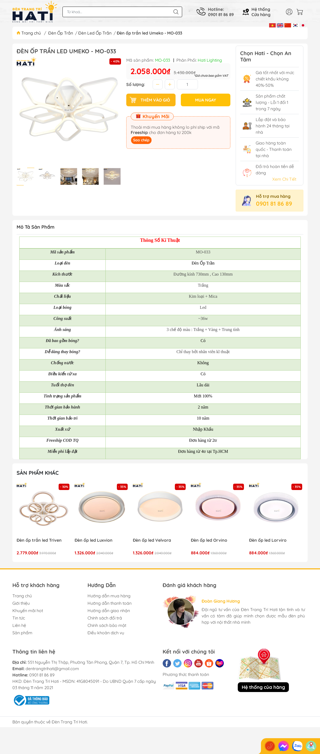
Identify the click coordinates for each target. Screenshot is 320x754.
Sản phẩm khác (38, 472)
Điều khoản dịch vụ (106, 632)
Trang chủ (29, 33)
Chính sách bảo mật (107, 625)
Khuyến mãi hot (27, 610)
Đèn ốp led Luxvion (94, 540)
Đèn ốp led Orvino (209, 540)
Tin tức (18, 618)
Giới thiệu (21, 603)
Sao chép (141, 140)
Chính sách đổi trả (105, 618)
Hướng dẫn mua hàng (109, 595)
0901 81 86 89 (274, 203)
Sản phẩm (22, 632)
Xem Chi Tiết (284, 179)
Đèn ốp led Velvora (152, 540)
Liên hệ (19, 625)
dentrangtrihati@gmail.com (52, 668)
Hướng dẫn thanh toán (110, 603)
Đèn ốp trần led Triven (39, 540)
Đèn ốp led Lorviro (268, 540)
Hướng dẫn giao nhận (109, 610)
